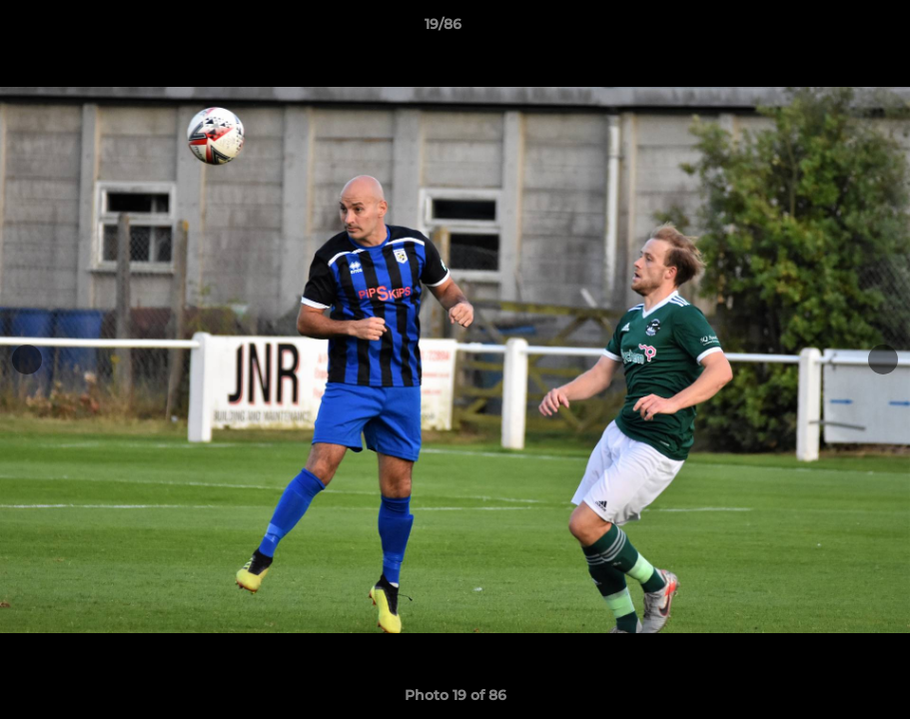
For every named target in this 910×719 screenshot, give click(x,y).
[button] (826, 29)
